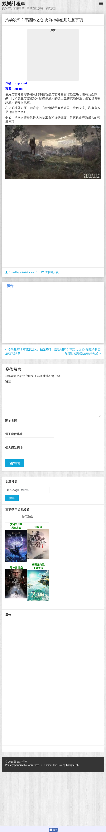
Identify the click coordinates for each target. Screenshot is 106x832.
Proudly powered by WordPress (22, 765)
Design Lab (72, 765)
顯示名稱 (11, 420)
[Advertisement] (53, 56)
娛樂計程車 (13, 3)
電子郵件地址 (13, 434)
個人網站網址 (13, 447)
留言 (8, 381)
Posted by (21, 272)
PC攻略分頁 (52, 272)
